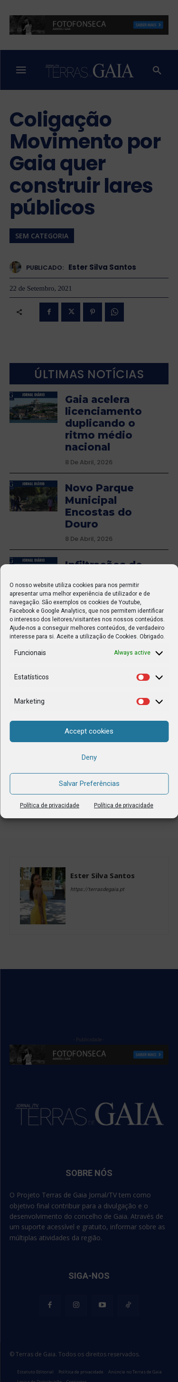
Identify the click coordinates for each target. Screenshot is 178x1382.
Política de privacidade (49, 805)
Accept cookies (89, 731)
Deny (89, 757)
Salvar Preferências (89, 783)
